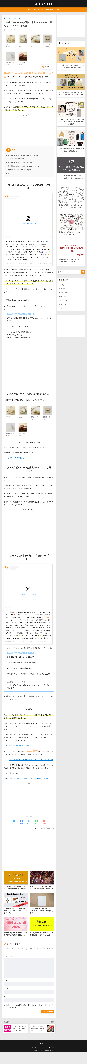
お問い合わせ (51, 1059)
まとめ (10, 173)
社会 (60, 314)
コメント (8, 967)
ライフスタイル (49, 834)
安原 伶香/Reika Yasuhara (12, 263)
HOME (44, 1055)
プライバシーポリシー (38, 1059)
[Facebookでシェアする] (21, 828)
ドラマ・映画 (63, 298)
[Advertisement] (29, 129)
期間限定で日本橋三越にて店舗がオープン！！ (23, 170)
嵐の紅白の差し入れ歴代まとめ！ (20, 746)
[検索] (83, 277)
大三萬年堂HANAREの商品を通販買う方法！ (22, 163)
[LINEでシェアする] (36, 828)
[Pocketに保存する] (44, 828)
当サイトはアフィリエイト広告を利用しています (43, 10)
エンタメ (62, 290)
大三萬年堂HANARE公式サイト (17, 458)
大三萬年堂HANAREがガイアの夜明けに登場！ (23, 156)
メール (7, 1000)
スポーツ (62, 294)
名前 (6, 992)
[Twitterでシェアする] (14, 828)
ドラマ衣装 (63, 302)
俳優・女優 (63, 310)
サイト (6, 1008)
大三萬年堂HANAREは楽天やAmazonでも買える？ (24, 166)
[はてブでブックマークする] (29, 828)
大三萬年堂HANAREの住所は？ (19, 159)
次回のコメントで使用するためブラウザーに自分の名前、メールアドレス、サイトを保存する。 (29, 1017)
